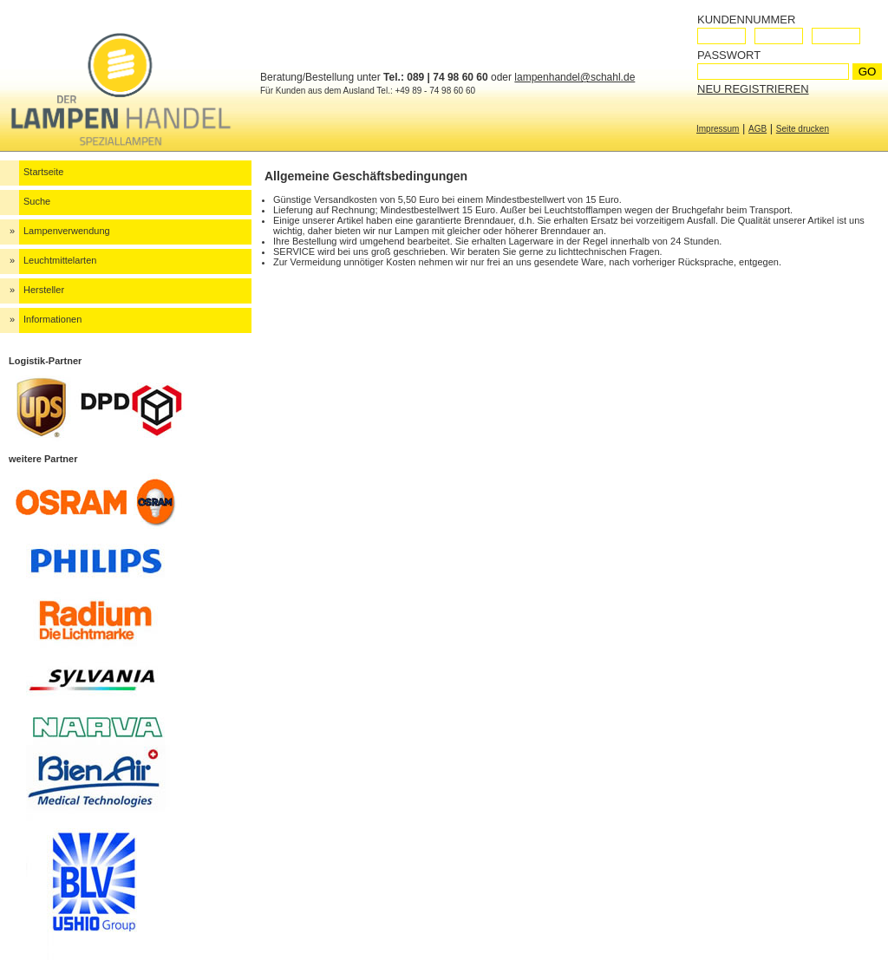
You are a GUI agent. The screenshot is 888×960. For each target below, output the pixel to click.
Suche (36, 201)
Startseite (43, 172)
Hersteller (43, 289)
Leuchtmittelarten (59, 260)
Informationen (52, 319)
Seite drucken (802, 129)
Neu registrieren (753, 88)
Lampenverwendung (66, 230)
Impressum (717, 129)
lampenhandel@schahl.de (574, 77)
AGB (757, 129)
